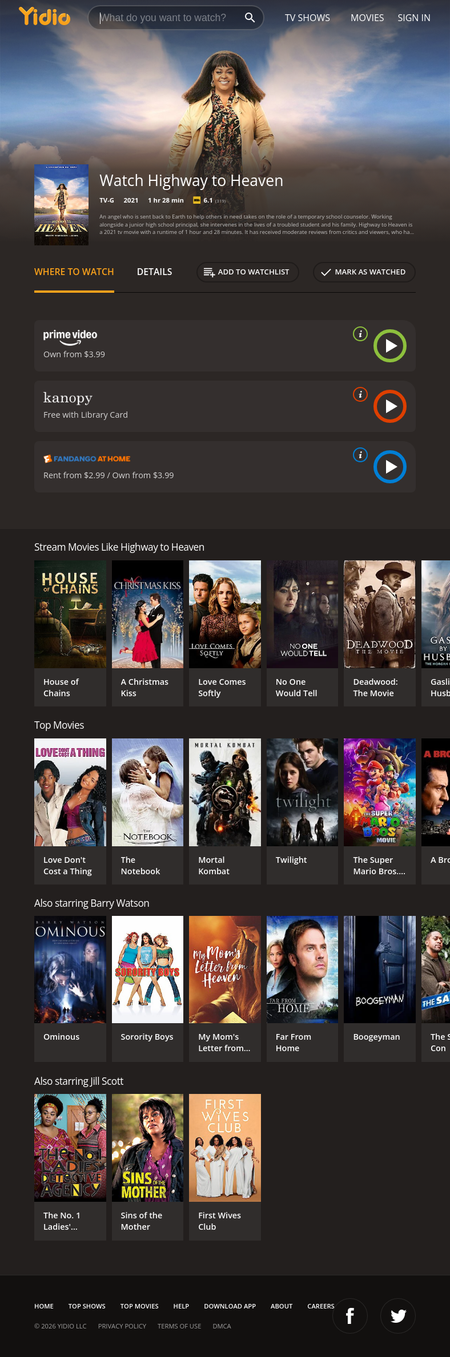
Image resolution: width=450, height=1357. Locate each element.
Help (182, 1306)
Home (44, 1306)
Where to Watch (74, 271)
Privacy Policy (122, 1326)
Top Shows (87, 1306)
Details (154, 271)
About (281, 1306)
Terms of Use (179, 1326)
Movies (367, 17)
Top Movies (139, 1306)
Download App (230, 1306)
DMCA (221, 1326)
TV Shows (307, 17)
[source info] (358, 333)
